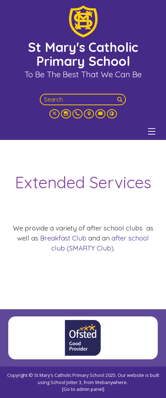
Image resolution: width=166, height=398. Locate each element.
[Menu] (152, 131)
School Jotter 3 (66, 382)
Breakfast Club (63, 238)
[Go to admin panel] (83, 389)
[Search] (121, 99)
